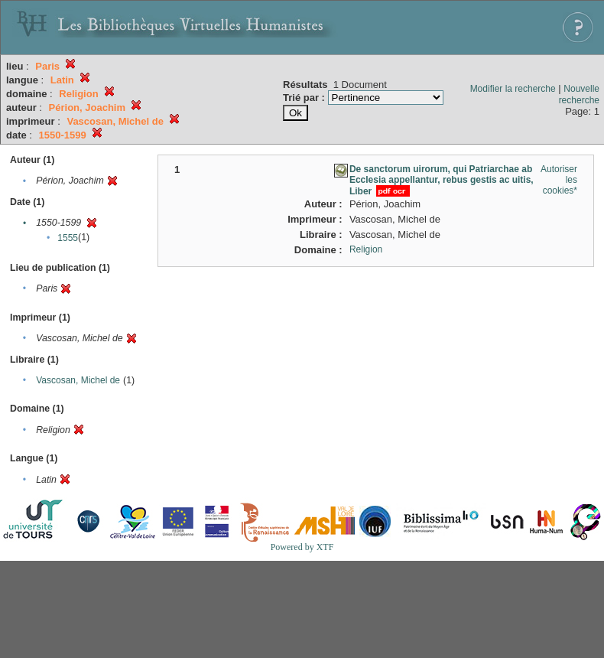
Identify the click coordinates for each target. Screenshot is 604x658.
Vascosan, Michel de (78, 380)
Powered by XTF (302, 547)
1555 (67, 238)
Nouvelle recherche (579, 94)
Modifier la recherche (513, 88)
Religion (365, 249)
